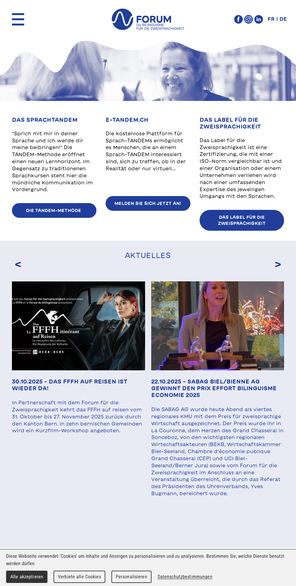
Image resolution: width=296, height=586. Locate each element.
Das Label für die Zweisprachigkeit (242, 220)
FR (271, 19)
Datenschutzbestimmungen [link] (185, 577)
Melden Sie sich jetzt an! (147, 203)
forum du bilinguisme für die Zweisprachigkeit (148, 19)
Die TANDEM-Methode (54, 210)
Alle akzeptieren (26, 577)
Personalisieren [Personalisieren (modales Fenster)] (131, 577)
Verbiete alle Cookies (79, 577)
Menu (18, 19)
